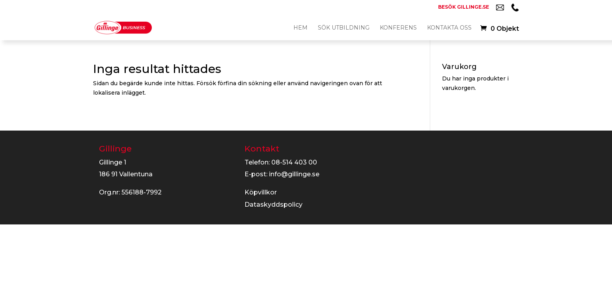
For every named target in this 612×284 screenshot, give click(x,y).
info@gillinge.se (294, 174)
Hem (300, 28)
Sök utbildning (343, 28)
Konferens (398, 28)
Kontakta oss (449, 28)
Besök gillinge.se (463, 7)
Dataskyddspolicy (273, 204)
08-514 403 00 (294, 162)
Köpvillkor (260, 192)
